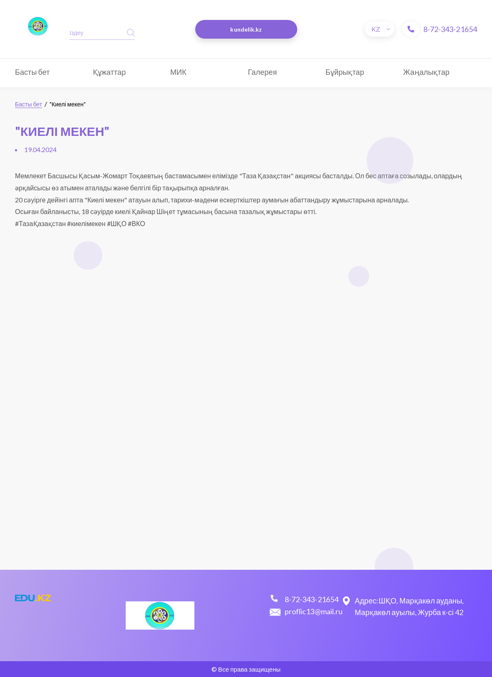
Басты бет (32, 71)
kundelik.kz (246, 29)
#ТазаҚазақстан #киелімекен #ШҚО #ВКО (80, 223)
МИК (178, 71)
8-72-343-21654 (450, 29)
